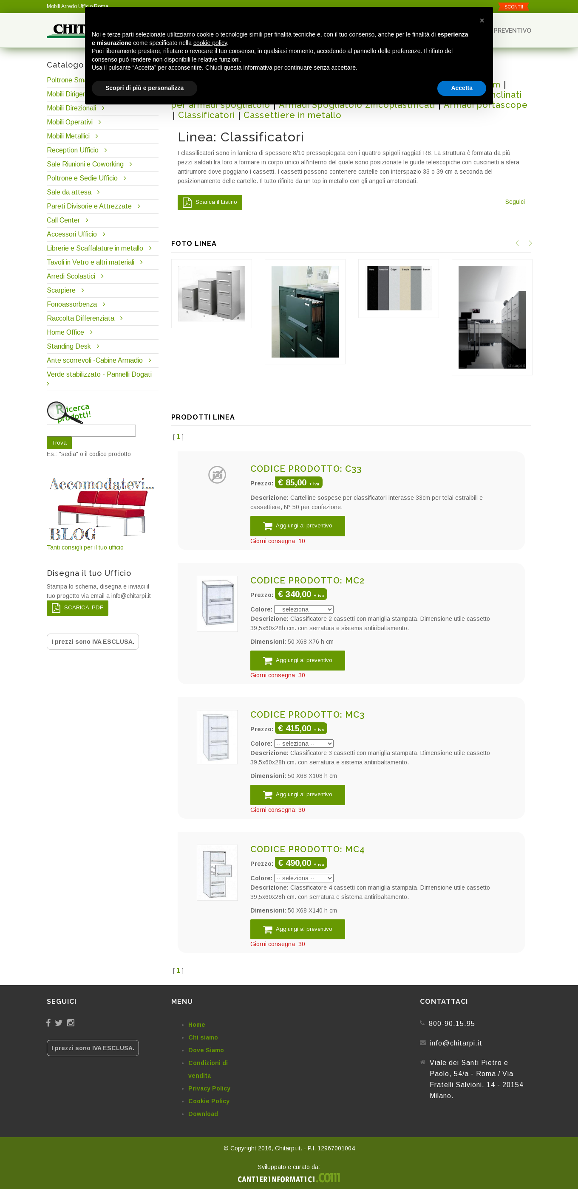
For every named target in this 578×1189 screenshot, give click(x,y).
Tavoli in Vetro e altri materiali (90, 262)
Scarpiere (62, 290)
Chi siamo (203, 1037)
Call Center (63, 220)
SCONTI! (513, 6)
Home (196, 1024)
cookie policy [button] (210, 42)
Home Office (65, 332)
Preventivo (508, 30)
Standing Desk (69, 346)
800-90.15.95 (452, 1023)
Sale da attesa (69, 192)
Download (203, 1113)
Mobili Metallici (68, 136)
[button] (482, 20)
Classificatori (206, 115)
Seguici (515, 201)
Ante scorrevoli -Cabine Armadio (95, 360)
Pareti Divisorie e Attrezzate (89, 206)
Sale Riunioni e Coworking (85, 164)
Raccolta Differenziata (80, 318)
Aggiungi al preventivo (297, 526)
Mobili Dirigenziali (72, 94)
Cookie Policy (209, 1101)
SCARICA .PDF (77, 608)
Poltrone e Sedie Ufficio (82, 178)
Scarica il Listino (210, 202)
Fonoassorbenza (72, 304)
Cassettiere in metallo (293, 115)
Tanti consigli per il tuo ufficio (102, 513)
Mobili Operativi (70, 122)
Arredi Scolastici (71, 276)
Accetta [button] (462, 88)
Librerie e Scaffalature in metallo (95, 248)
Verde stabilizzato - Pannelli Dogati (99, 374)
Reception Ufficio (73, 150)
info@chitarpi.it (456, 1043)
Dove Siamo (206, 1050)
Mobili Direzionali (71, 108)
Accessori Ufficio (72, 234)
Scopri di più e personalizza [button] (144, 88)
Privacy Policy (209, 1088)
